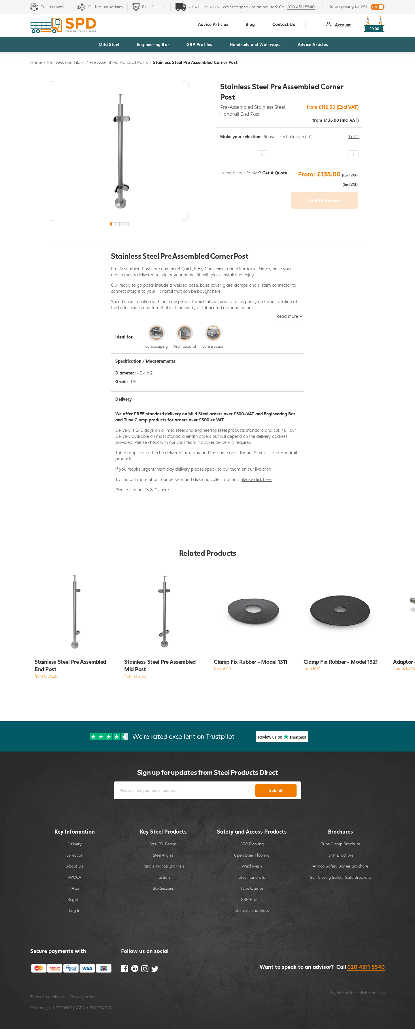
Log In (74, 910)
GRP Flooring (252, 843)
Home (36, 62)
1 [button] (111, 224)
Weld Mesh (252, 865)
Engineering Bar (153, 44)
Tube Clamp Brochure (340, 843)
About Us (74, 865)
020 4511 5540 (301, 6)
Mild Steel (109, 44)
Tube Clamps (251, 888)
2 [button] (116, 224)
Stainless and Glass (65, 62)
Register (74, 899)
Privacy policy (82, 996)
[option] (118, 150)
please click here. (256, 479)
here (216, 291)
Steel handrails (252, 877)
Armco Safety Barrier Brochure (340, 865)
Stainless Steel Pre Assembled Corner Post (195, 62)
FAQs (74, 888)
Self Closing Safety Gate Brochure (340, 877)
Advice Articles (313, 44)
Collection (74, 855)
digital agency (372, 992)
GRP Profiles (199, 44)
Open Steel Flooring (251, 855)
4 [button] (126, 224)
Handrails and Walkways (255, 44)
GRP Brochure (340, 855)
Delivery (74, 843)
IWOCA (74, 877)
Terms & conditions (47, 996)
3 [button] (121, 224)
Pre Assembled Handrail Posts (119, 62)
